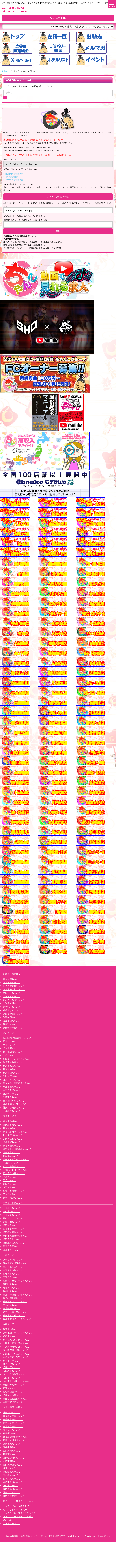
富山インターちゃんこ (14, 1218)
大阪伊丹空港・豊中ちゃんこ (17, 1343)
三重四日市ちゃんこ (13, 1277)
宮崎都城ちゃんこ (11, 1443)
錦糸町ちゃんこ (10, 1093)
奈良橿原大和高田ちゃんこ (16, 1339)
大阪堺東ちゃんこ (11, 1370)
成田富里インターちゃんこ (16, 1058)
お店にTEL (58, 18)
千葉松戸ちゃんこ (11, 1110)
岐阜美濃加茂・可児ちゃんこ (17, 1318)
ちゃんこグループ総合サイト (17, 1506)
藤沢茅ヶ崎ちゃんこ (13, 1124)
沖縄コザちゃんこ (11, 1492)
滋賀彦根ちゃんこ (11, 1329)
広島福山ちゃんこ (11, 1433)
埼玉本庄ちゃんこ (11, 1086)
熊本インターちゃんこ (14, 1422)
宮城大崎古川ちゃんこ (14, 989)
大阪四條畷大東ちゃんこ (15, 1398)
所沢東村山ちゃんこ (13, 1135)
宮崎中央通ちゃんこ (13, 1481)
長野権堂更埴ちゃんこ (14, 1232)
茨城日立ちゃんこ (11, 1194)
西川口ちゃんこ (10, 1041)
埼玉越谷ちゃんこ (11, 1128)
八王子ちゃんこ (10, 1187)
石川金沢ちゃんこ (11, 1214)
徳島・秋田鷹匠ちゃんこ (15, 1440)
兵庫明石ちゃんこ (11, 1367)
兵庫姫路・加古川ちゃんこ (16, 1353)
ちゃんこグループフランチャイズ (19, 1513)
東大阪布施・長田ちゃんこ (16, 1349)
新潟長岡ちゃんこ (11, 1221)
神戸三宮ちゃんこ (11, 1363)
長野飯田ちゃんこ (11, 1225)
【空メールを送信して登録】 (58, 196)
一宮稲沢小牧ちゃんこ (14, 1270)
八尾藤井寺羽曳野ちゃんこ (16, 1356)
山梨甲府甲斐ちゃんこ (14, 1228)
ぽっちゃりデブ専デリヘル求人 (18, 1516)
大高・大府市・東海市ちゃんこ (18, 1294)
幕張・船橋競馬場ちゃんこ (16, 1159)
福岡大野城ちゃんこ (13, 1464)
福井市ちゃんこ (10, 1249)
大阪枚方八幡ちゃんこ (14, 1384)
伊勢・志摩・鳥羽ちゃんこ (16, 1312)
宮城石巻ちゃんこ (11, 982)
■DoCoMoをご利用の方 (13, 174)
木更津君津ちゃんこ (13, 1090)
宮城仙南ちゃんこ (11, 979)
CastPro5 (104, 1536)
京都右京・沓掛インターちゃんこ (19, 1381)
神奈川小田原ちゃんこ (14, 1107)
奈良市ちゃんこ (10, 1360)
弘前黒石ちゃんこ (11, 996)
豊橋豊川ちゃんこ (11, 1287)
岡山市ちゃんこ (10, 1485)
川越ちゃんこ (9, 1055)
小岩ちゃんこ (9, 1176)
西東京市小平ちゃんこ (14, 1173)
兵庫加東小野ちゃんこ (14, 1395)
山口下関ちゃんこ (11, 1461)
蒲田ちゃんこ (9, 1183)
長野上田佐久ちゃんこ (14, 1242)
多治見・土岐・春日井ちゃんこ (18, 1280)
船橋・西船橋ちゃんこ (14, 1190)
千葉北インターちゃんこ (15, 1169)
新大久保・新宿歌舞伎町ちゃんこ (19, 1083)
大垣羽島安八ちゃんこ (14, 1266)
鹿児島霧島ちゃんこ (13, 1426)
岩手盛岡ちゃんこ (11, 1017)
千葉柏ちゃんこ (10, 1162)
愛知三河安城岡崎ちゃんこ (16, 1263)
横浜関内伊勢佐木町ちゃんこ (17, 1037)
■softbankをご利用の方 (13, 179)
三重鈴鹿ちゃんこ (11, 1308)
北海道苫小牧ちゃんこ (14, 1027)
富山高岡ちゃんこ (11, 1211)
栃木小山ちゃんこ (11, 1072)
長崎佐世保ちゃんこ (13, 1419)
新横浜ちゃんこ (10, 1155)
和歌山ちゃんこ (10, 1336)
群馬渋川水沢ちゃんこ (14, 1100)
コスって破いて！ (11, 1523)
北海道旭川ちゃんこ (13, 1003)
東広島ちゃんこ (10, 1475)
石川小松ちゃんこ (11, 1207)
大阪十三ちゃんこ (11, 1377)
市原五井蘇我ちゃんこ (14, 1166)
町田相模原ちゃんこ (13, 1076)
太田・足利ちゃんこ (13, 1138)
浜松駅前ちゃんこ (11, 1291)
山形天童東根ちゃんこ (14, 985)
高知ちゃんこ (9, 1468)
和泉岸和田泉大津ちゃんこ (16, 1346)
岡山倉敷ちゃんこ (11, 1471)
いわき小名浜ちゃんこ (14, 999)
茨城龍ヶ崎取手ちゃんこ (15, 1131)
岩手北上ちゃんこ (11, 1006)
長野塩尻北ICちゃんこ (14, 1239)
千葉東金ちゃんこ (11, 1097)
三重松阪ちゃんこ (11, 1305)
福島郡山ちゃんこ (11, 1020)
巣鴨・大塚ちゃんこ (13, 1197)
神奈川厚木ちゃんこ (13, 1079)
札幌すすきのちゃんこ (14, 1010)
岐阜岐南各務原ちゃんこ (15, 1298)
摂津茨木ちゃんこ (11, 1388)
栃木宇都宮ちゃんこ (13, 1065)
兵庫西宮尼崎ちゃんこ (14, 1402)
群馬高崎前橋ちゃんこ (14, 1062)
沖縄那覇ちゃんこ (11, 1447)
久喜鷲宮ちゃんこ (11, 1142)
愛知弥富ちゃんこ (11, 1273)
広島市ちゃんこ (10, 1454)
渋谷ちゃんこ (9, 1180)
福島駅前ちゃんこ (11, 1024)
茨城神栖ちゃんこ (11, 1145)
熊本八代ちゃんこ (11, 1478)
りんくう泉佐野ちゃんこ (15, 1374)
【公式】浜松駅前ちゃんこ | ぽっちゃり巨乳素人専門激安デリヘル (44, 1536)
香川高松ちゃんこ (11, 1429)
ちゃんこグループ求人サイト (17, 1509)
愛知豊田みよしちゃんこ (15, 1301)
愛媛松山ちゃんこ (11, 1412)
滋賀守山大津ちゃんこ (14, 1391)
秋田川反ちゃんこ (11, 992)
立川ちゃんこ (9, 1044)
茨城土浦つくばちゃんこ (15, 1103)
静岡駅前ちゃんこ (11, 1284)
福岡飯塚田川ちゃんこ (14, 1457)
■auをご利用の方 (10, 177)
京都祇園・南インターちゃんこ (18, 1332)
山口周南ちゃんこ (11, 1450)
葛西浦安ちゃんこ (11, 1152)
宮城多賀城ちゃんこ (13, 1013)
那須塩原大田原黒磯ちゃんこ (17, 1148)
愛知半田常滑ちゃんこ (14, 1315)
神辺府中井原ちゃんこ (14, 1495)
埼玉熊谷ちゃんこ (11, 1069)
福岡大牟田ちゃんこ (13, 1488)
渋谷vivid (7, 1520)
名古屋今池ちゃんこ (13, 1259)
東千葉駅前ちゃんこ (13, 1051)
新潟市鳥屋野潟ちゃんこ (15, 1235)
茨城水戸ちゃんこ (11, 1048)
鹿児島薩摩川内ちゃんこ (15, 1436)
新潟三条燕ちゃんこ (13, 1246)
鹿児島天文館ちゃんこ (14, 1415)
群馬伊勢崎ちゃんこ (13, 1121)
